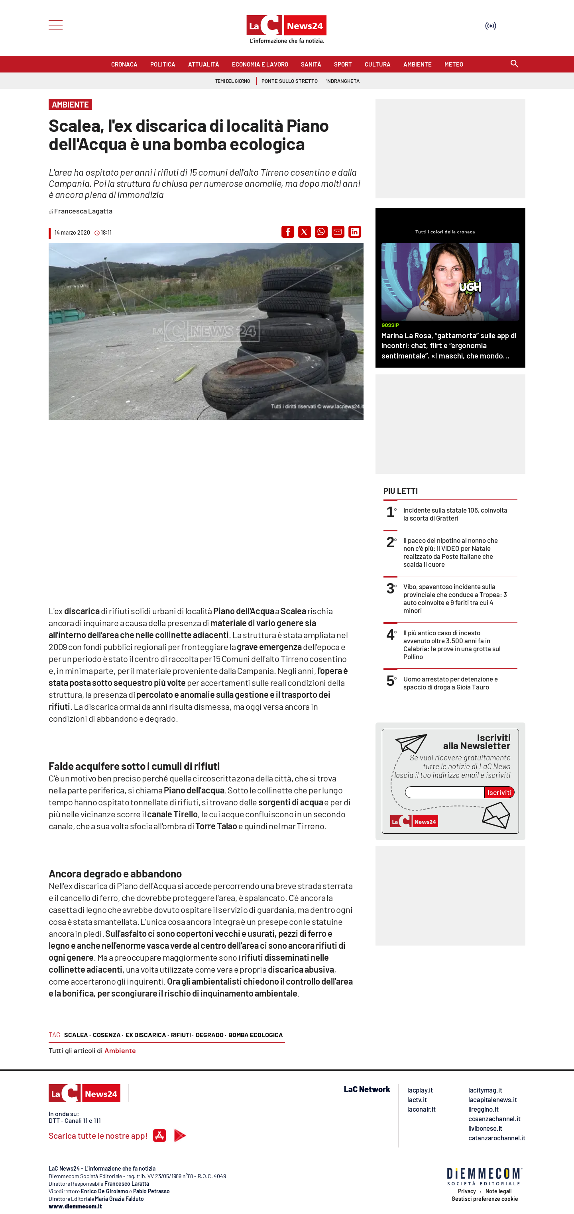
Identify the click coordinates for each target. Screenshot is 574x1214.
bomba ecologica (255, 1034)
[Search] (515, 64)
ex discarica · (147, 1034)
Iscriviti (500, 792)
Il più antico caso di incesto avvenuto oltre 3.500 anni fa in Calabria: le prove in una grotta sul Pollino (452, 644)
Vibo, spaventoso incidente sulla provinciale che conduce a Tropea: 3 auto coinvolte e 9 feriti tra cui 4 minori (455, 598)
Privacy (467, 1191)
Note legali (499, 1191)
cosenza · (108, 1034)
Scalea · (77, 1034)
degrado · (211, 1034)
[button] (287, 232)
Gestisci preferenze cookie (485, 1199)
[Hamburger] (53, 24)
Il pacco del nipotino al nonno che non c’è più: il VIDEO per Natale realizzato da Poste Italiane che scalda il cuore (450, 552)
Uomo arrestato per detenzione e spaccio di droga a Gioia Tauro (450, 683)
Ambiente (120, 1050)
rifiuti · (182, 1034)
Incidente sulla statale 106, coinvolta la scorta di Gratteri (455, 514)
